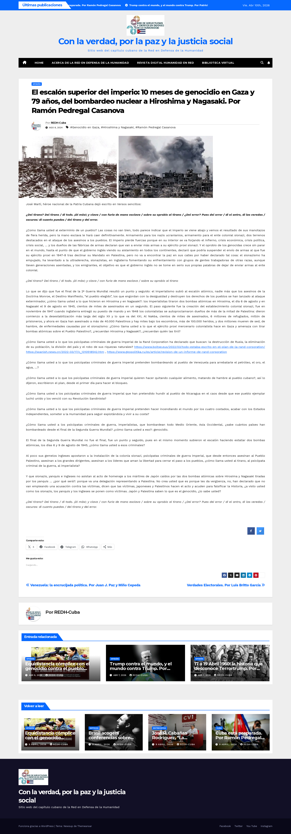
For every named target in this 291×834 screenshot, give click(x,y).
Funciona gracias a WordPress (36, 826)
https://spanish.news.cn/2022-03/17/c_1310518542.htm (65, 352)
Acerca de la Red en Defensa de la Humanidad (90, 62)
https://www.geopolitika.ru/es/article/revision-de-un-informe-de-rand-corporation (167, 352)
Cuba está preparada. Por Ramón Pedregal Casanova (238, 737)
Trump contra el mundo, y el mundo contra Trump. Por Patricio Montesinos (141, 668)
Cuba (219, 728)
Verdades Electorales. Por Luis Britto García (226, 585)
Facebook (225, 826)
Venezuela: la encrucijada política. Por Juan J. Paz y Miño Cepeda (83, 585)
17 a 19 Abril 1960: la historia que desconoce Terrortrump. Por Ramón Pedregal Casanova (228, 668)
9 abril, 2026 (38, 744)
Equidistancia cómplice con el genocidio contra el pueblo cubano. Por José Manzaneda (57, 668)
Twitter (238, 826)
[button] (262, 62)
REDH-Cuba (58, 122)
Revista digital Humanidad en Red (165, 62)
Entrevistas (159, 728)
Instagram (266, 826)
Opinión (37, 84)
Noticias (94, 728)
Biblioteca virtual (218, 62)
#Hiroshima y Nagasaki (117, 127)
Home (39, 62)
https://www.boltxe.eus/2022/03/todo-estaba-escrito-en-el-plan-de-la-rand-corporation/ (199, 347)
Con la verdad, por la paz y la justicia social (145, 41)
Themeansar (84, 826)
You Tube (251, 826)
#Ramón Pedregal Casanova (155, 127)
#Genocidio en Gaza (84, 127)
